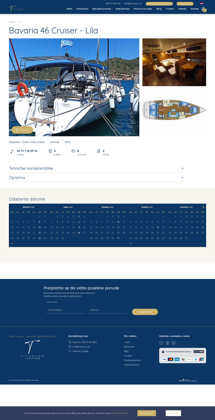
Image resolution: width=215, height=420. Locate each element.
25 (17, 238)
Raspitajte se (185, 3)
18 (17, 233)
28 (34, 238)
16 (45, 227)
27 (28, 238)
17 (12, 233)
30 (45, 238)
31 (12, 243)
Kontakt (195, 8)
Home (11, 22)
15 (39, 227)
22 (39, 233)
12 (91, 227)
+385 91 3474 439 (112, 3)
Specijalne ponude (101, 8)
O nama (170, 8)
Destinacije (82, 8)
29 (39, 238)
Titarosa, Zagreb (78, 351)
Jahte (69, 8)
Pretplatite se (145, 311)
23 (45, 233)
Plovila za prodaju (143, 8)
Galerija (182, 8)
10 (118, 222)
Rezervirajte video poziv (159, 3)
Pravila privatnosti (132, 360)
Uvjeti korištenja (131, 364)
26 (23, 238)
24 (12, 238)
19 (23, 233)
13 (96, 227)
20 (28, 233)
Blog (159, 8)
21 (34, 233)
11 (124, 222)
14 (102, 227)
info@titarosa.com (133, 3)
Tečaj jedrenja (122, 8)
